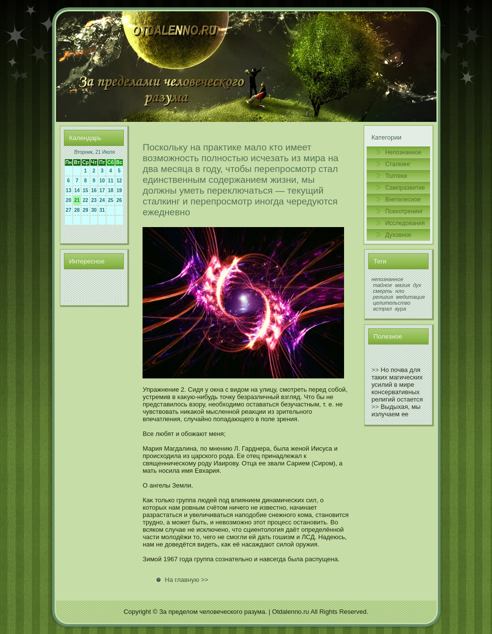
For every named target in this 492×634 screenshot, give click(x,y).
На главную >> (186, 579)
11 (110, 180)
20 (68, 200)
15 (85, 190)
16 (94, 190)
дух (417, 285)
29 (85, 210)
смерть (383, 291)
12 (119, 180)
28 (77, 210)
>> (375, 370)
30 (94, 210)
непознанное (388, 279)
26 (119, 200)
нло (399, 291)
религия (383, 297)
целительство (391, 303)
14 (77, 190)
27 (68, 210)
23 (94, 200)
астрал (382, 309)
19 (119, 190)
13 (68, 190)
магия (402, 285)
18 (110, 190)
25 (110, 200)
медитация (410, 297)
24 (102, 200)
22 (85, 200)
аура (400, 309)
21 (77, 200)
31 (102, 210)
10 (102, 180)
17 (102, 190)
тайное (382, 285)
